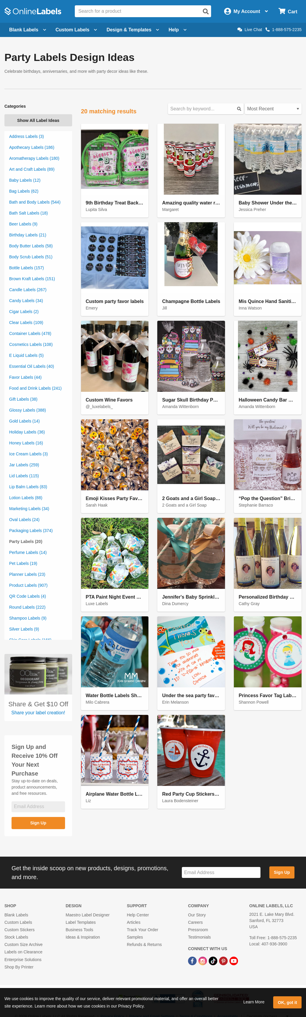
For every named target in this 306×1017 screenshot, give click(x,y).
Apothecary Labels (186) (31, 147)
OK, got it (287, 1002)
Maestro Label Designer (88, 915)
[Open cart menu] (288, 11)
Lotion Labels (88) (25, 497)
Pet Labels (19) (23, 563)
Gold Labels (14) (24, 421)
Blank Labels (16, 915)
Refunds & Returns (144, 944)
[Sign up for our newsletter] (38, 806)
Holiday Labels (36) (27, 432)
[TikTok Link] (213, 960)
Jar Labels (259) (24, 464)
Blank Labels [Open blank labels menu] (27, 29)
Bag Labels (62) (23, 191)
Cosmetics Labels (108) (31, 344)
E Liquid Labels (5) (26, 355)
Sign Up (38, 823)
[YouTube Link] (233, 960)
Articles (133, 922)
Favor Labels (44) (25, 377)
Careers (195, 922)
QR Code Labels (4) (27, 596)
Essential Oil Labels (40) (31, 366)
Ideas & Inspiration (83, 937)
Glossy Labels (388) (27, 410)
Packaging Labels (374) (31, 530)
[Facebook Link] (193, 960)
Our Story (197, 915)
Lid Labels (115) (24, 475)
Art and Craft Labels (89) (31, 169)
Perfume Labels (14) (28, 552)
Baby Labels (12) (25, 180)
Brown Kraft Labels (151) (32, 278)
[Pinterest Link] (224, 960)
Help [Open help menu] (178, 29)
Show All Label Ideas (38, 120)
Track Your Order (142, 929)
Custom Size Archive (23, 944)
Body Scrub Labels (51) (30, 256)
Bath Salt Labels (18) (28, 213)
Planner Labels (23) (27, 574)
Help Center (138, 915)
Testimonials (199, 937)
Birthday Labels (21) (27, 235)
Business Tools (79, 929)
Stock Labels (16, 937)
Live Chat (249, 30)
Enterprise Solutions (22, 959)
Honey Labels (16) (26, 443)
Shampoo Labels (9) (27, 618)
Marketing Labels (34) (29, 508)
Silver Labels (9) (24, 629)
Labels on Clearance (23, 952)
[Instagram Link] (203, 960)
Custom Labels (18, 922)
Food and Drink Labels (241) (35, 388)
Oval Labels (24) (24, 519)
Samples (135, 937)
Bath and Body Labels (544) (35, 202)
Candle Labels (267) (27, 289)
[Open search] (205, 11)
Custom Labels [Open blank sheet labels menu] (76, 29)
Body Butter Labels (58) (31, 246)
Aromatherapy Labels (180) (34, 158)
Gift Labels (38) (23, 399)
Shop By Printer (18, 967)
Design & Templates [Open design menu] (132, 29)
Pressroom (198, 929)
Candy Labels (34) (26, 300)
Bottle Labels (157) (26, 267)
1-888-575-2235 (283, 29)
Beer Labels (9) (23, 224)
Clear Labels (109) (26, 322)
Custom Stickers (19, 929)
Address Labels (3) (26, 136)
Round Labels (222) (27, 607)
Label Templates (81, 922)
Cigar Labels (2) (24, 311)
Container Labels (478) (30, 333)
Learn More (254, 1002)
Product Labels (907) (28, 585)
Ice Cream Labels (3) (28, 454)
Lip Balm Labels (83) (28, 486)
